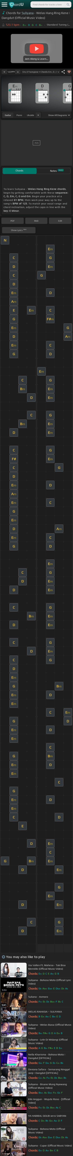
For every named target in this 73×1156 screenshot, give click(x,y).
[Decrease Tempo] (4, 72)
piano (19, 115)
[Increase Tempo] (18, 72)
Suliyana (28, 13)
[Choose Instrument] (38, 115)
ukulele (30, 115)
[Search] (68, 4)
